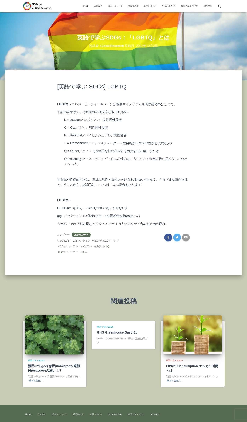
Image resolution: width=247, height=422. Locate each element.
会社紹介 (98, 6)
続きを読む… (36, 380)
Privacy (207, 6)
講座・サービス (115, 6)
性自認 (83, 252)
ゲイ (115, 240)
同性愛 (106, 246)
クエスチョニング (102, 240)
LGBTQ (77, 240)
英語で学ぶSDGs (189, 6)
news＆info (169, 6)
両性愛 (97, 246)
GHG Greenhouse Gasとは (117, 332)
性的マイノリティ (68, 252)
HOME (85, 6)
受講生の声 (133, 6)
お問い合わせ (150, 6)
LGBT (67, 240)
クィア (86, 240)
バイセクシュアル (68, 246)
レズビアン (86, 246)
